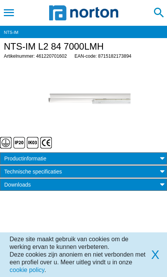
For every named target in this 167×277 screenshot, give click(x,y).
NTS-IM (11, 32)
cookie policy (27, 270)
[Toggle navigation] (9, 13)
